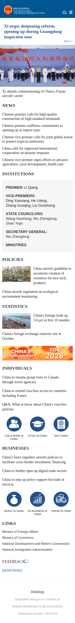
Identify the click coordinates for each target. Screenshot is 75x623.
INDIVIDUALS (17, 368)
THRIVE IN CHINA (61, 511)
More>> (68, 41)
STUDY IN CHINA (37, 435)
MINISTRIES (16, 245)
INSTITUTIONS (18, 173)
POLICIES (12, 259)
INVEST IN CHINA (14, 511)
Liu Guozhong (43, 205)
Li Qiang (31, 188)
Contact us (53, 599)
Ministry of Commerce (17, 537)
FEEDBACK (13, 561)
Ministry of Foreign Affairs (20, 531)
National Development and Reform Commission (36, 543)
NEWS (8, 105)
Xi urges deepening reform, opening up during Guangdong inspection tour (33, 31)
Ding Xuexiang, (18, 201)
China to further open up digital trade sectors (34, 471)
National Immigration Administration (27, 549)
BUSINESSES (15, 448)
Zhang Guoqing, (19, 205)
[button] (59, 83)
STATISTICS (14, 306)
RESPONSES (12, 571)
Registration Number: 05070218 (37, 613)
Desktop (37, 592)
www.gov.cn (37, 599)
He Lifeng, (39, 201)
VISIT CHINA (61, 435)
